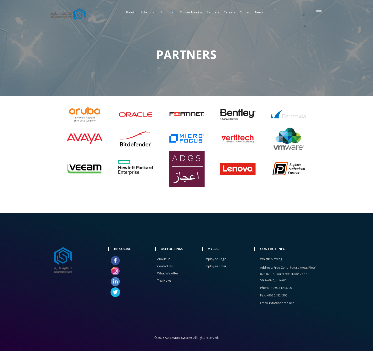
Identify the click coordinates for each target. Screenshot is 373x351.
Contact (245, 12)
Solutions (148, 12)
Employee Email (215, 266)
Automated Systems (178, 338)
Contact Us (165, 266)
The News (164, 280)
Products (168, 12)
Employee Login (215, 259)
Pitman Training (191, 12)
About (130, 12)
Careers (229, 12)
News (259, 12)
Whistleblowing (271, 259)
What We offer (167, 273)
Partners (213, 12)
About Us (163, 259)
